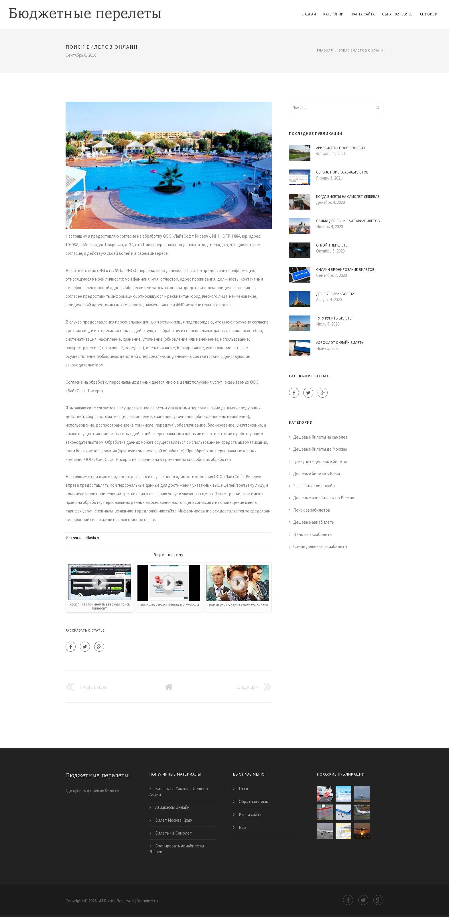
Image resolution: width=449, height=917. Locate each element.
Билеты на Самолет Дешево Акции (178, 791)
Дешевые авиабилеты (313, 522)
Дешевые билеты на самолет (320, 437)
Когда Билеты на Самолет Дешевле (347, 196)
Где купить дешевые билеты (320, 461)
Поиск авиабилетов (311, 510)
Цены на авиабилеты (312, 534)
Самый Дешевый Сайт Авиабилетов (348, 220)
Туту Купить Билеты (334, 318)
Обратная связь (397, 14)
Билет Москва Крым (173, 820)
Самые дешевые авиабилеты (320, 546)
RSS (242, 827)
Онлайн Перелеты (332, 245)
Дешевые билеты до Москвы (320, 449)
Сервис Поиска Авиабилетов (342, 172)
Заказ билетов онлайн (361, 50)
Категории (333, 14)
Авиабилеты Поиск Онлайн (340, 147)
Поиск (428, 14)
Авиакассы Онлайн (172, 807)
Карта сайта (363, 14)
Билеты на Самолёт (173, 833)
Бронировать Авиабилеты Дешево (176, 848)
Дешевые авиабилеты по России (323, 497)
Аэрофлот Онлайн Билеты (340, 342)
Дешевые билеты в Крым (316, 473)
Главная (308, 14)
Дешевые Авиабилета (335, 293)
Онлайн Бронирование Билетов (345, 269)
